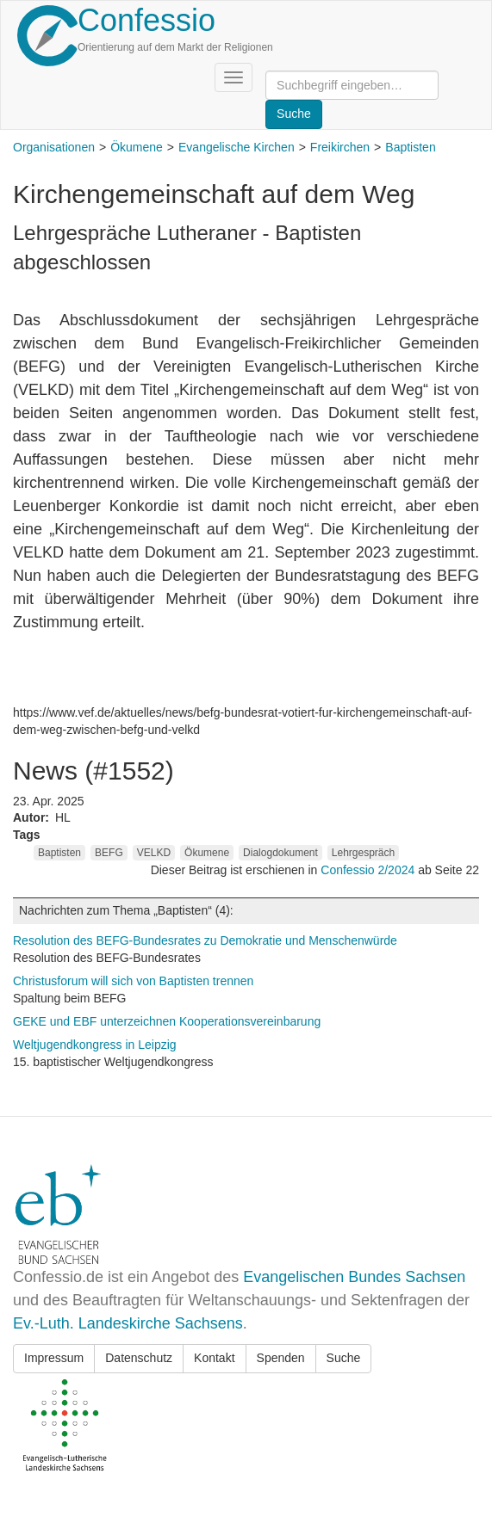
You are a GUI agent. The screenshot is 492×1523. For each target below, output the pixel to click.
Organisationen (54, 147)
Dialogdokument (280, 853)
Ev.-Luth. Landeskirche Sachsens (128, 1323)
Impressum (54, 1358)
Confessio (146, 20)
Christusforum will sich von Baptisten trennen (133, 981)
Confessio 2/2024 (369, 870)
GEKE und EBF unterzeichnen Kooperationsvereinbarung (167, 1021)
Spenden (281, 1358)
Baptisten (410, 147)
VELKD (154, 853)
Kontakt (214, 1358)
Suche (344, 1358)
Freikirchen (340, 147)
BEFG (109, 853)
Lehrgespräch (363, 853)
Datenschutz (138, 1358)
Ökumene (136, 147)
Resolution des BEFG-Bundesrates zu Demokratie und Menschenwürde (205, 940)
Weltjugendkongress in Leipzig (95, 1044)
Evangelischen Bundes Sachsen (354, 1277)
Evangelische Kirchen (236, 147)
